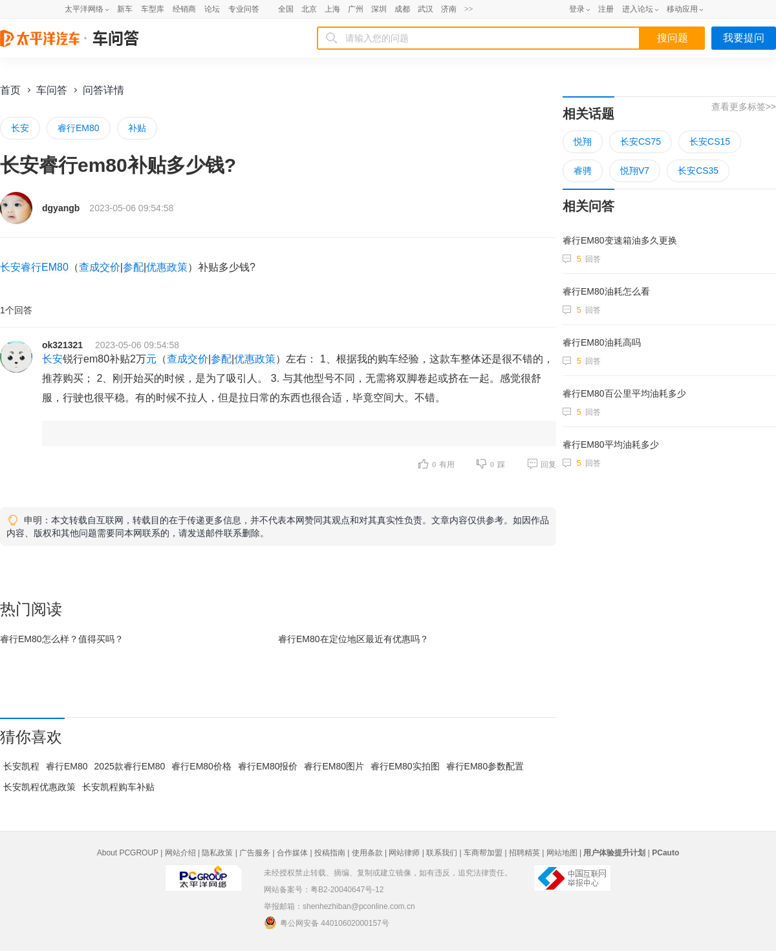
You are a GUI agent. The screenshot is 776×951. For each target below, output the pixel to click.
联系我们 (441, 852)
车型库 (152, 9)
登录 (577, 9)
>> (468, 9)
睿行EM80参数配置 (485, 766)
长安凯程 (21, 766)
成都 (402, 9)
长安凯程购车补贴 (118, 787)
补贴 (137, 128)
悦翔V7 (634, 170)
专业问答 (243, 9)
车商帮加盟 (483, 852)
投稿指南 (329, 852)
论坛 (212, 9)
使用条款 (367, 852)
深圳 (379, 9)
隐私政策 (217, 852)
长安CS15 (709, 141)
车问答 (51, 90)
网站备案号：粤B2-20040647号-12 (323, 889)
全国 (286, 9)
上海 (332, 9)
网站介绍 (180, 852)
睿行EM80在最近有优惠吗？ (353, 639)
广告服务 (254, 852)
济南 (449, 9)
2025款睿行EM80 (130, 766)
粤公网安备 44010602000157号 (326, 922)
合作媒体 (292, 852)
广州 (355, 9)
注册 (606, 9)
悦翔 (583, 141)
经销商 (184, 9)
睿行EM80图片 (334, 766)
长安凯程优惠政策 (39, 787)
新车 (125, 9)
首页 (10, 90)
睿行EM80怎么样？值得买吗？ (62, 639)
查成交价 (99, 267)
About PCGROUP (127, 852)
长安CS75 (640, 141)
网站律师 (404, 852)
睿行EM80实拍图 (405, 766)
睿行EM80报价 (268, 766)
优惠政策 (167, 267)
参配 (133, 267)
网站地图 (561, 852)
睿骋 (583, 170)
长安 (20, 128)
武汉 (425, 9)
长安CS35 (698, 170)
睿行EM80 (79, 128)
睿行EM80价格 (201, 766)
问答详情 (103, 90)
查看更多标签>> (743, 106)
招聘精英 (524, 852)
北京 (309, 9)
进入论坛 (637, 9)
